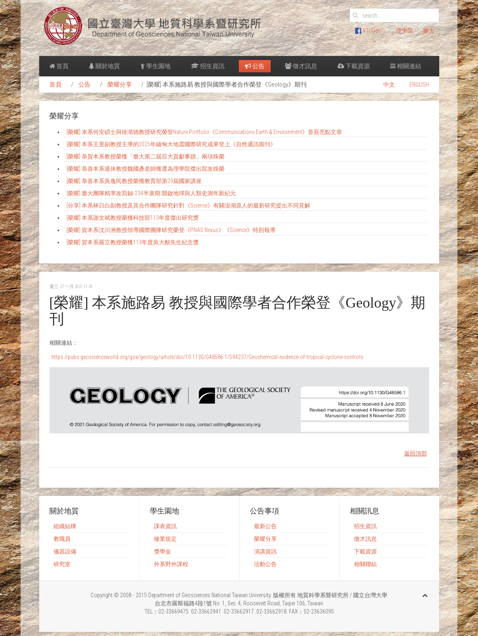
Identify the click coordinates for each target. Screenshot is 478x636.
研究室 (62, 564)
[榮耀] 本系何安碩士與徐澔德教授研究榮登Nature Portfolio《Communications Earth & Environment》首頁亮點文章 (204, 132)
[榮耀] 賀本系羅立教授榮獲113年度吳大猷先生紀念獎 (133, 242)
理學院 (404, 30)
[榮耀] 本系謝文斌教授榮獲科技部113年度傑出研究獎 (133, 217)
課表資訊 (165, 526)
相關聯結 (365, 564)
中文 (389, 84)
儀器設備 (64, 551)
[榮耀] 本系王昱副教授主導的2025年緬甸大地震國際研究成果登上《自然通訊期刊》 (171, 144)
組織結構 (64, 526)
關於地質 (104, 66)
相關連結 (405, 66)
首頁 (59, 66)
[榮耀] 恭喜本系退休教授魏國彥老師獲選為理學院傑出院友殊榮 (146, 168)
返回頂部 (415, 453)
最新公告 (265, 526)
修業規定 (165, 539)
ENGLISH (419, 84)
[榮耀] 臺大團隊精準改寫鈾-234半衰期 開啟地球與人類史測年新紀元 (151, 193)
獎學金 (162, 551)
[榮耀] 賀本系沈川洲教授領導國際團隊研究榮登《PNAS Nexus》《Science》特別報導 (171, 230)
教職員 (62, 539)
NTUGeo (368, 30)
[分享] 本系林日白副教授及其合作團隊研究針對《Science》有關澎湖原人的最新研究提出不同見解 (188, 205)
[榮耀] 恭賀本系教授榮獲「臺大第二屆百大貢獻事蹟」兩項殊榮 (146, 156)
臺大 (428, 30)
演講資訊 (265, 551)
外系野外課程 (171, 564)
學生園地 (155, 66)
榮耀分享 (119, 84)
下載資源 (354, 66)
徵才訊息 (301, 66)
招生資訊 (208, 66)
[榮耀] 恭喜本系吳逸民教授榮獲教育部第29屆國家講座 (134, 181)
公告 (255, 66)
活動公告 (265, 564)
